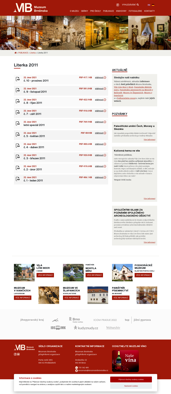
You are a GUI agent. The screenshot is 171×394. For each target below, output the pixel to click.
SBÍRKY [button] (84, 11)
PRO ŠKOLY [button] (95, 11)
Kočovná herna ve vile (127, 150)
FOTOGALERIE (135, 11)
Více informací (149, 139)
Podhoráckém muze (126, 98)
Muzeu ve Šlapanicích (133, 92)
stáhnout (100, 77)
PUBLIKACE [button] (108, 11)
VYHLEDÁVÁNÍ (130, 4)
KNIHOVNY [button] (121, 11)
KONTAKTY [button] (149, 11)
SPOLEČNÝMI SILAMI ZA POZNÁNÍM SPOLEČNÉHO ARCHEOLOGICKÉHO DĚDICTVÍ (132, 212)
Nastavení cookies (131, 386)
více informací (45, 275)
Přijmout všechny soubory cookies (131, 379)
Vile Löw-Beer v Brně (123, 87)
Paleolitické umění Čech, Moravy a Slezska (134, 127)
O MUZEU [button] (74, 11)
